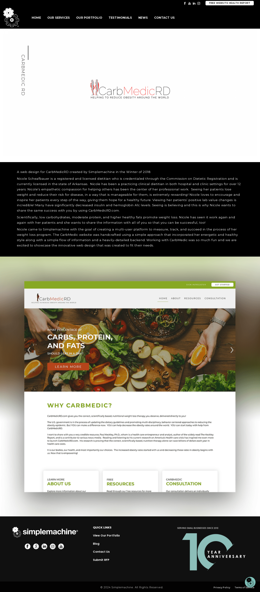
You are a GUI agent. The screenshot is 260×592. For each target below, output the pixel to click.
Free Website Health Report (229, 3)
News (143, 17)
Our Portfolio (89, 17)
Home (36, 17)
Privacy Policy (222, 587)
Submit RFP (101, 559)
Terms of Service (244, 587)
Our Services (58, 17)
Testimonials (120, 17)
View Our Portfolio (106, 535)
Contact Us (164, 17)
